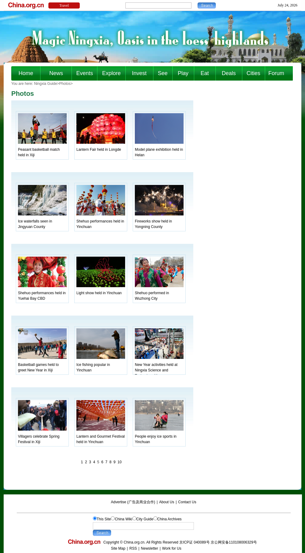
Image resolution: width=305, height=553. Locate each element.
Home (26, 73)
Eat (205, 73)
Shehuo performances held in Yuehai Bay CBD (42, 293)
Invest (139, 73)
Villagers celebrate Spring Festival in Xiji (42, 436)
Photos (64, 83)
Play (183, 73)
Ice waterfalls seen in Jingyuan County (42, 221)
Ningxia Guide (45, 83)
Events (84, 73)
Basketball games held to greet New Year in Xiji (42, 364)
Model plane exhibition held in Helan (159, 149)
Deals (229, 73)
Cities (253, 73)
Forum (276, 73)
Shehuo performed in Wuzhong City (159, 293)
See (162, 73)
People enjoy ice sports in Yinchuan (159, 436)
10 (119, 462)
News (56, 73)
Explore (111, 73)
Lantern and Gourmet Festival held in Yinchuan (100, 436)
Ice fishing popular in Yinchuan (100, 364)
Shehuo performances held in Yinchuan (100, 221)
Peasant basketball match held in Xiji (42, 149)
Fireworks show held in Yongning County (159, 221)
